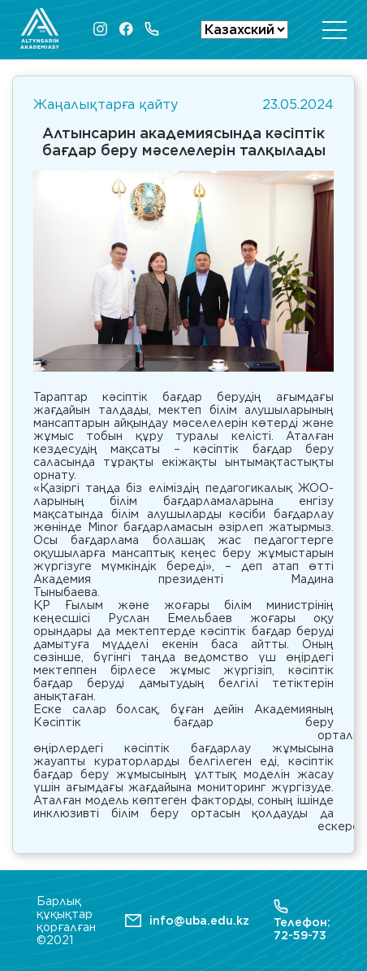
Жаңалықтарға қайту (105, 104)
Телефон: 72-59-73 (302, 920)
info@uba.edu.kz (199, 920)
